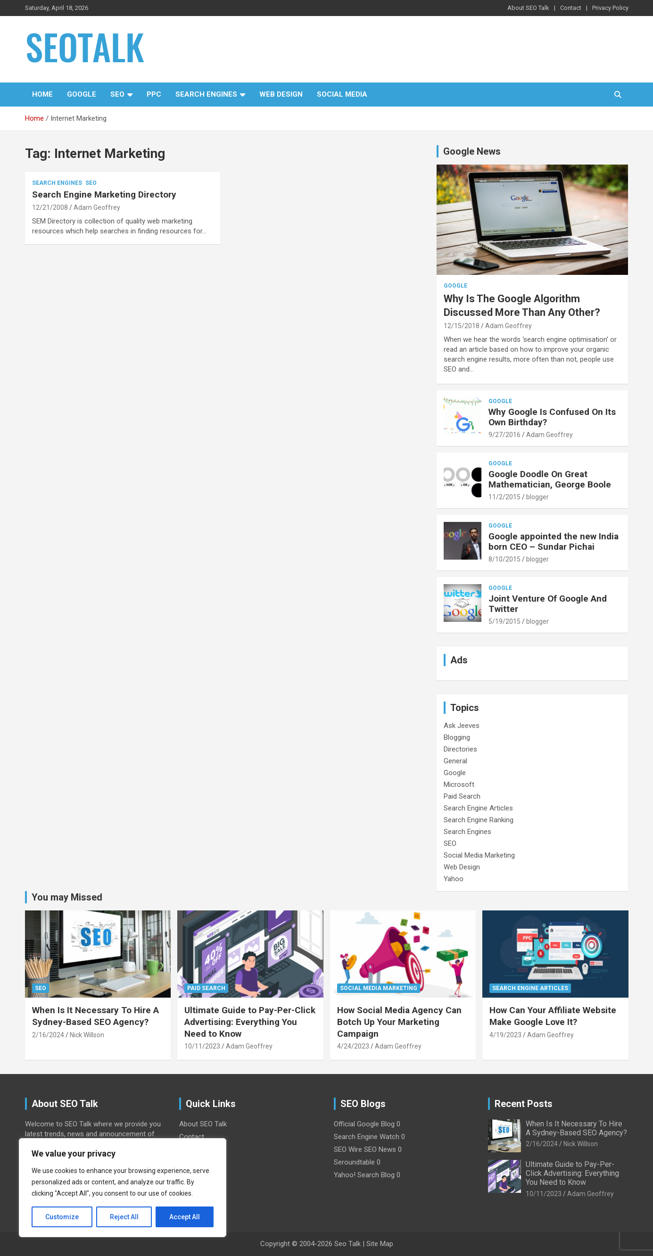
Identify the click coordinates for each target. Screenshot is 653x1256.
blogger (537, 497)
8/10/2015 (504, 559)
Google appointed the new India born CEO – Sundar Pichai (553, 542)
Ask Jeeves (461, 725)
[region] (122, 1187)
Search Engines (206, 94)
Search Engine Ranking (478, 820)
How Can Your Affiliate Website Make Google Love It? (552, 1016)
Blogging (457, 737)
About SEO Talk (528, 7)
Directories (460, 749)
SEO (117, 94)
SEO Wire (348, 1149)
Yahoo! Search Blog (364, 1175)
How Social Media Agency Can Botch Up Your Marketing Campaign (399, 1022)
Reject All (124, 1217)
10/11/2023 (202, 1046)
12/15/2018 (461, 326)
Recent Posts (524, 1103)
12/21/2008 (50, 207)
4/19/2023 (505, 1035)
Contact (570, 7)
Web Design (281, 94)
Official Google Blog (364, 1124)
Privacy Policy (610, 7)
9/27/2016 (504, 434)
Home (42, 94)
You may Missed (67, 897)
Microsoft (459, 784)
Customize (62, 1217)
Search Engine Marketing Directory (104, 194)
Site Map (379, 1243)
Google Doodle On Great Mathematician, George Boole (549, 479)
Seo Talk (347, 1243)
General (455, 761)
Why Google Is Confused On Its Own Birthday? (552, 417)
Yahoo (453, 879)
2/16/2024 (48, 1035)
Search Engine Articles (478, 808)
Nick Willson (87, 1035)
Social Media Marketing (479, 855)
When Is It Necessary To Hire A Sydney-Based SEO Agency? (95, 1016)
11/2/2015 (504, 497)
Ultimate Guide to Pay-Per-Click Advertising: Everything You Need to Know (249, 1022)
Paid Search (462, 796)
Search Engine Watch (366, 1136)
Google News (472, 151)
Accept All (184, 1217)
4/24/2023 (353, 1046)
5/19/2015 (504, 621)
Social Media (342, 94)
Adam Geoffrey (97, 207)
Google (81, 94)
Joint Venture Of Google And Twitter (547, 604)
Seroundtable (354, 1162)
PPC (154, 94)
